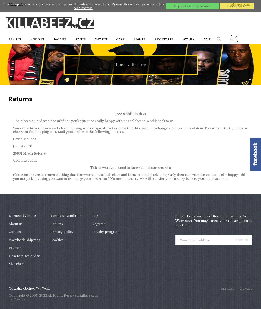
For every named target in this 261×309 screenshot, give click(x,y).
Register (98, 224)
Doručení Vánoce (22, 216)
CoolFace (20, 299)
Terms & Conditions (66, 216)
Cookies (56, 240)
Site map (227, 288)
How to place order (24, 256)
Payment (16, 248)
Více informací (83, 8)
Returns (56, 224)
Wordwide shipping (24, 240)
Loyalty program (105, 232)
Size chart (16, 264)
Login (97, 216)
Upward (246, 288)
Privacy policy (62, 232)
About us (15, 224)
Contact (15, 232)
